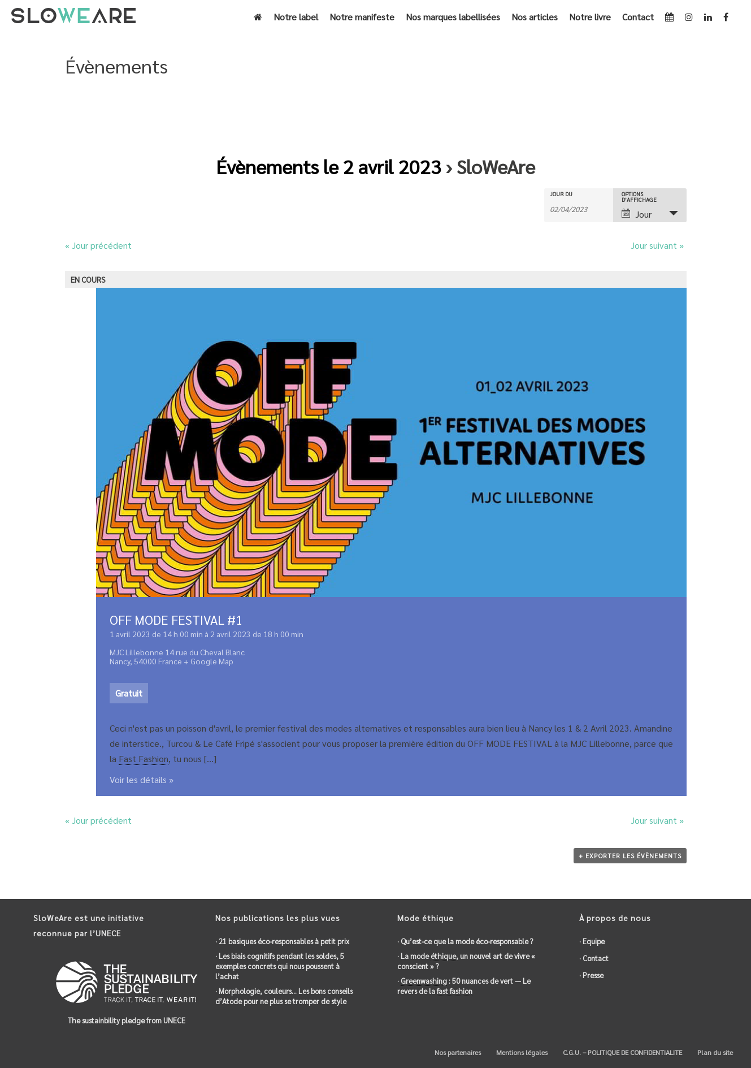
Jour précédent (98, 245)
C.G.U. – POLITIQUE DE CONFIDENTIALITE (621, 1052)
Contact (638, 17)
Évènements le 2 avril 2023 (328, 166)
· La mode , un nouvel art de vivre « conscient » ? (466, 961)
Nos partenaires (457, 1052)
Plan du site (714, 1052)
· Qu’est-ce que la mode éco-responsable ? (465, 941)
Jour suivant (657, 245)
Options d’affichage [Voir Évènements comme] (639, 196)
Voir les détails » (141, 779)
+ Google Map (208, 661)
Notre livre (590, 17)
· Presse (591, 975)
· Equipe (592, 941)
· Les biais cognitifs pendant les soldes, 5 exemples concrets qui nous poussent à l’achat (279, 966)
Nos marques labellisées (453, 17)
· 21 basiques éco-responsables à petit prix (282, 941)
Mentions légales (521, 1052)
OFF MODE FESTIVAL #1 (176, 619)
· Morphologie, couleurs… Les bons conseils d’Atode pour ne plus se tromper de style (284, 996)
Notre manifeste (361, 17)
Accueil (619, 114)
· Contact (594, 958)
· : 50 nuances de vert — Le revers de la (464, 986)
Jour (637, 214)
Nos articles (534, 17)
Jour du (561, 194)
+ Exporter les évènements (630, 855)
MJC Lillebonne (136, 652)
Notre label (296, 17)
